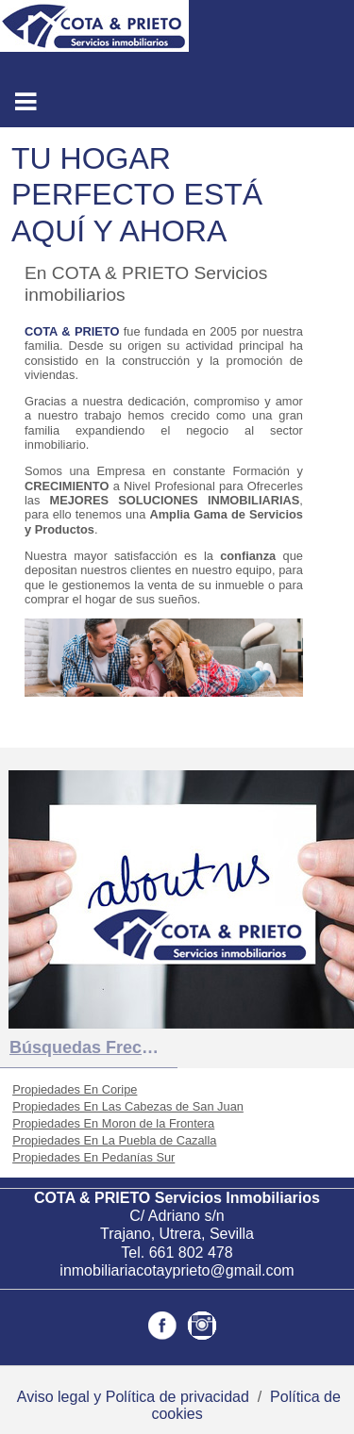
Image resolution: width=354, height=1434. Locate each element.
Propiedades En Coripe (74, 1089)
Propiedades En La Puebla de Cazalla (114, 1140)
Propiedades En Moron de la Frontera (113, 1123)
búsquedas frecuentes (93, 1047)
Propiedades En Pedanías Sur (93, 1157)
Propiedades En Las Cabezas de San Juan (128, 1106)
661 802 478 (191, 1252)
